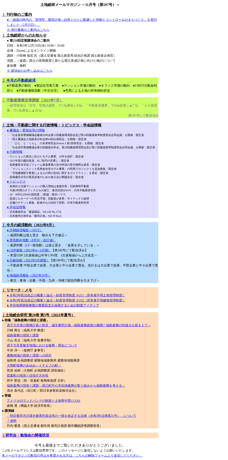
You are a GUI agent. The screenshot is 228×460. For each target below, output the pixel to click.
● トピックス (16, 181)
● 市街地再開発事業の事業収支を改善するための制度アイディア (53, 305)
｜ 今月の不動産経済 (19, 80)
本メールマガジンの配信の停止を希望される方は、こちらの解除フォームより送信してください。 (72, 455)
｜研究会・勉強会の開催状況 (25, 435)
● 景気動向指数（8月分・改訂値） (31, 240)
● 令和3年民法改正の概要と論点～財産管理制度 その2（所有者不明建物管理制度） (66, 300)
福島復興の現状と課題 (23, 335)
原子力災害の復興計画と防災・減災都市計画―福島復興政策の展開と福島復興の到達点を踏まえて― (79, 325)
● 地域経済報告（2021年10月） (29, 275)
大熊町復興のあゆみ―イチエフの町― (34, 365)
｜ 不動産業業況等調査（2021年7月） (32, 100)
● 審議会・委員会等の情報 (26, 130)
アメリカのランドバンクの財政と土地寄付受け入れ (43, 400)
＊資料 (11, 421)
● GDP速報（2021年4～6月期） (29, 250)
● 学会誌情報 (16, 207)
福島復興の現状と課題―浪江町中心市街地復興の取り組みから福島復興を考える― (66, 385)
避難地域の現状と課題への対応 (29, 355)
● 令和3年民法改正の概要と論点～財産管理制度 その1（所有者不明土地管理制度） (66, 295)
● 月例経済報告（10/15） (24, 230)
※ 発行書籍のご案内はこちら (28, 30)
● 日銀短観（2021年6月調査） (28, 260)
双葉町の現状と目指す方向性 (27, 375)
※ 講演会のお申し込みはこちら (30, 70)
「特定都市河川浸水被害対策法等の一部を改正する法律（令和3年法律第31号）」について (71, 415)
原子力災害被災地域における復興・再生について (42, 345)
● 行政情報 (14, 152)
